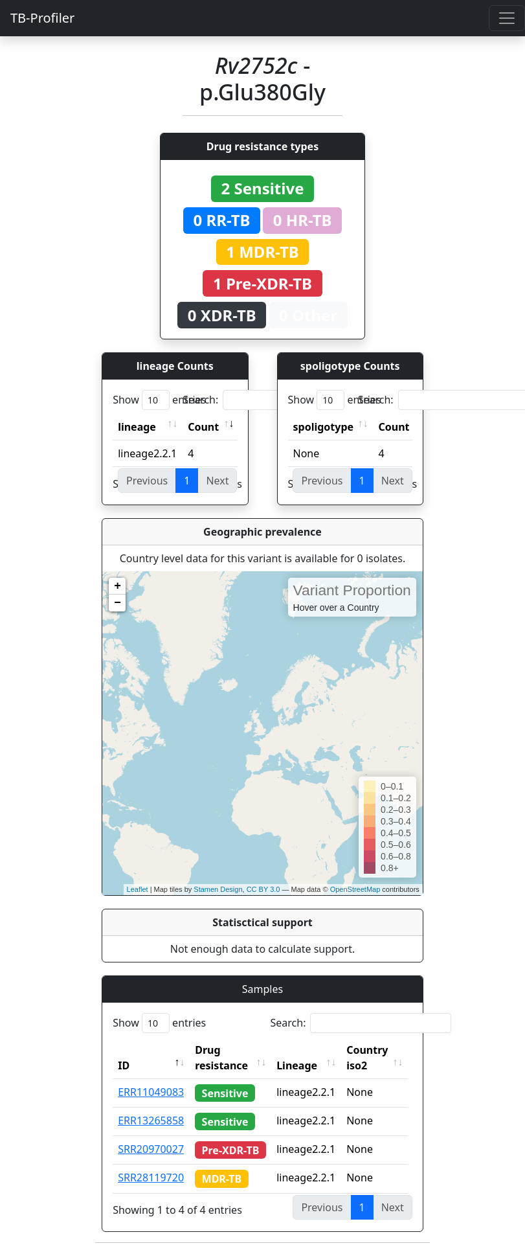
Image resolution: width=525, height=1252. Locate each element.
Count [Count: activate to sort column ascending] (203, 427)
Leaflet (137, 889)
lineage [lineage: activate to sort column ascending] (137, 427)
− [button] (117, 603)
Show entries (159, 400)
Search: (273, 400)
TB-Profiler (42, 18)
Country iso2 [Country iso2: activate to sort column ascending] (370, 1058)
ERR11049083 (151, 1092)
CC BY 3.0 (263, 889)
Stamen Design (218, 889)
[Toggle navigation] (507, 18)
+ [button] (117, 586)
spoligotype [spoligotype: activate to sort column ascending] (323, 427)
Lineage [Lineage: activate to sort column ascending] (300, 1065)
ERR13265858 (151, 1120)
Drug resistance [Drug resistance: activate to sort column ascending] (221, 1058)
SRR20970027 (151, 1149)
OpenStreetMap (355, 889)
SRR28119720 (151, 1177)
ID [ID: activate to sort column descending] (123, 1065)
